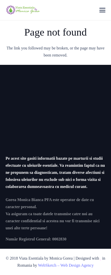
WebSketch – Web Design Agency (66, 265)
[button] (102, 10)
